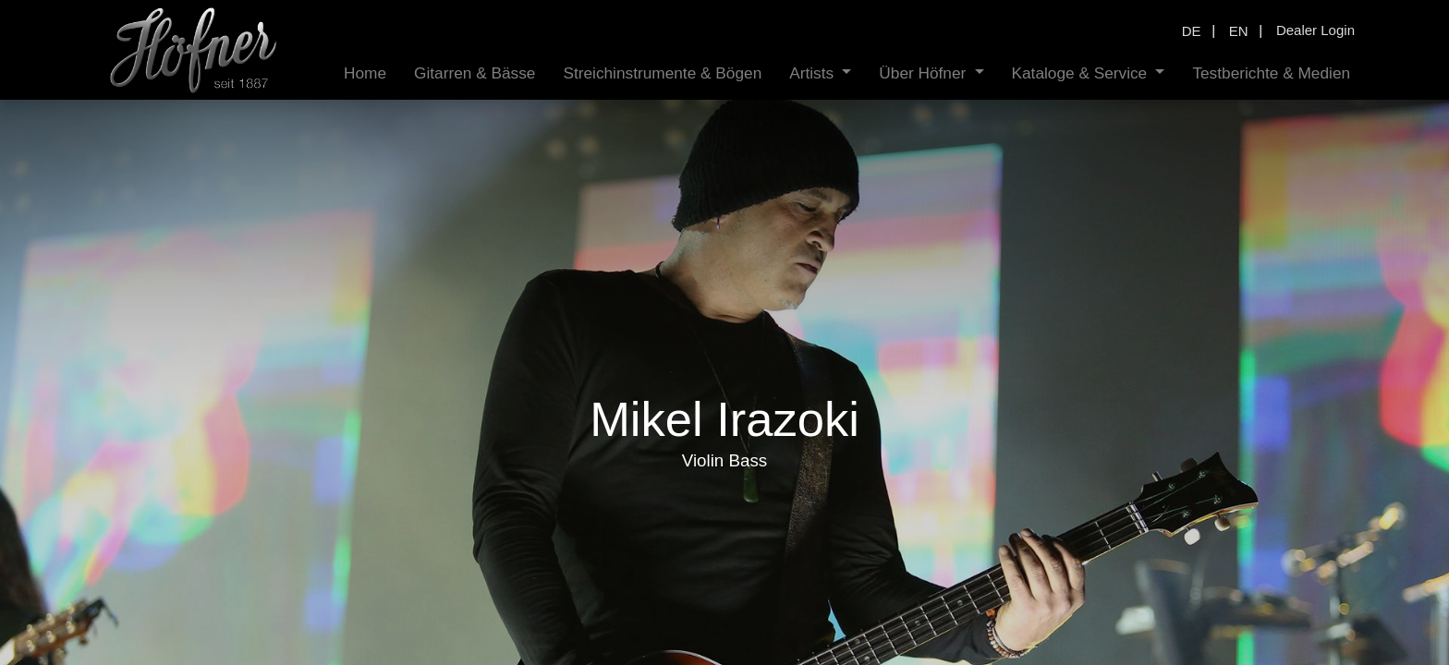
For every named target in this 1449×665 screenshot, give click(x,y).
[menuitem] (365, 73)
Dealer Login (1315, 30)
